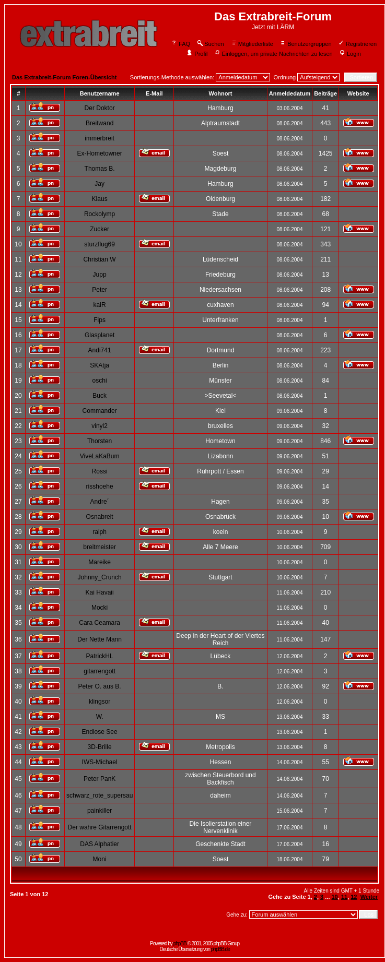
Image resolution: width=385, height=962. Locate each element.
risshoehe (99, 486)
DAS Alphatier (99, 844)
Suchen (210, 44)
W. (99, 716)
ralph (99, 532)
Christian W (100, 259)
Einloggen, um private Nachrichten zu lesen (273, 54)
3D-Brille (100, 747)
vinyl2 (99, 426)
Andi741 (99, 350)
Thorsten (99, 441)
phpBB (179, 943)
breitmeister (99, 547)
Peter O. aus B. (99, 686)
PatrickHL (99, 656)
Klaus (100, 199)
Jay (99, 183)
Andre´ (99, 501)
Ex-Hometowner (99, 153)
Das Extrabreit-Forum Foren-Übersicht (64, 77)
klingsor (99, 701)
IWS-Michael (100, 762)
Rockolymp (99, 214)
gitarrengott (99, 671)
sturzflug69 (99, 244)
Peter (99, 289)
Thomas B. (100, 168)
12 (354, 897)
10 (335, 897)
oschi (99, 380)
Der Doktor (100, 108)
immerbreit (99, 138)
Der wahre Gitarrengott (100, 827)
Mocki (99, 607)
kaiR (100, 304)
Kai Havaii (100, 592)
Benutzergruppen (305, 44)
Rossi (100, 471)
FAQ (180, 44)
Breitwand (99, 123)
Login (350, 54)
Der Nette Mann (99, 639)
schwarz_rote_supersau (99, 795)
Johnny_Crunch (100, 577)
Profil (196, 54)
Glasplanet (99, 335)
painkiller (99, 810)
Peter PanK (99, 778)
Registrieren (357, 44)
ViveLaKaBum (100, 456)
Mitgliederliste (251, 44)
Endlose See (100, 731)
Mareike (99, 562)
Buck (99, 395)
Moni (100, 859)
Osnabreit (99, 516)
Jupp (100, 274)
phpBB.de (220, 949)
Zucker (99, 229)
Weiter (369, 897)
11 (344, 897)
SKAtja (99, 365)
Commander (100, 410)
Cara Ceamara (99, 622)
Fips (100, 320)
